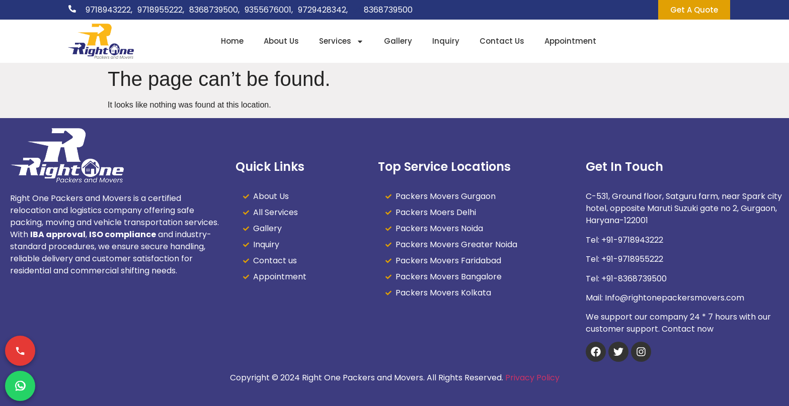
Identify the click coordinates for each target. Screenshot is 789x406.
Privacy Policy (532, 377)
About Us (281, 41)
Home (232, 41)
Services (341, 41)
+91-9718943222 (632, 240)
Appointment (570, 41)
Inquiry (445, 41)
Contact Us (502, 41)
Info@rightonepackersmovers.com (674, 297)
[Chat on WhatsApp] (20, 386)
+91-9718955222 (632, 259)
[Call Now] (20, 351)
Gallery (398, 41)
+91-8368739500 (634, 278)
